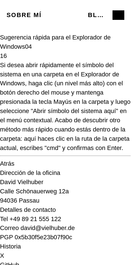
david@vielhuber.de (48, 227)
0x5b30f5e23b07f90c (43, 237)
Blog (98, 14)
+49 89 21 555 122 (35, 218)
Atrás (7, 163)
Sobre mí (23, 14)
